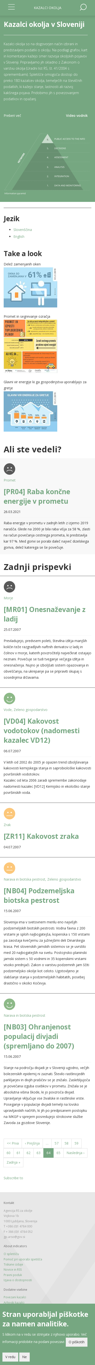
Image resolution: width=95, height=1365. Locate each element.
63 (40, 1152)
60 (10, 1152)
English (18, 236)
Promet (10, 480)
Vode (8, 709)
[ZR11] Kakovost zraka (41, 836)
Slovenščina (22, 229)
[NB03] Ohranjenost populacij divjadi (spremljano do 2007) (39, 1036)
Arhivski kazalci (14, 1302)
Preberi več (12, 115)
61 (20, 1152)
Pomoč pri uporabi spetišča (23, 1259)
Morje (8, 598)
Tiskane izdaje (13, 1264)
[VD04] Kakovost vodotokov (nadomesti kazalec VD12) (42, 730)
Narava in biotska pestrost (24, 879)
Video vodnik (77, 115)
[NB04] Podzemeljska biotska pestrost (39, 895)
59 (78, 1143)
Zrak (7, 824)
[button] (47, 287)
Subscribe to (13, 1178)
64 (50, 1154)
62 (30, 1152)
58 (68, 1143)
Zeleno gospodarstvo (31, 709)
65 (60, 1152)
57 (58, 1143)
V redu (10, 1357)
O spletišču (11, 1254)
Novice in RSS (13, 1269)
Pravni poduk (13, 1275)
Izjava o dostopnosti (18, 1280)
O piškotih (77, 1342)
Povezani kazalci (15, 1297)
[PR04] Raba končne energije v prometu (37, 496)
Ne (24, 1357)
